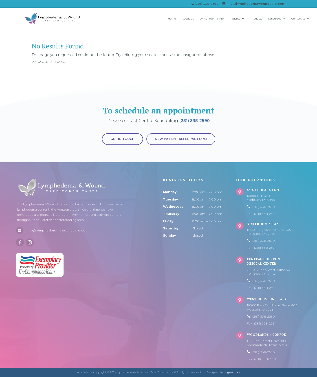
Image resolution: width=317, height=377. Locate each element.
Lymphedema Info (212, 18)
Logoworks (232, 372)
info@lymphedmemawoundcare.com (58, 230)
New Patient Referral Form (181, 139)
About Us (188, 18)
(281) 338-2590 (194, 120)
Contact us (298, 18)
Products (256, 18)
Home (172, 18)
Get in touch (122, 139)
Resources (274, 18)
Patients (234, 18)
